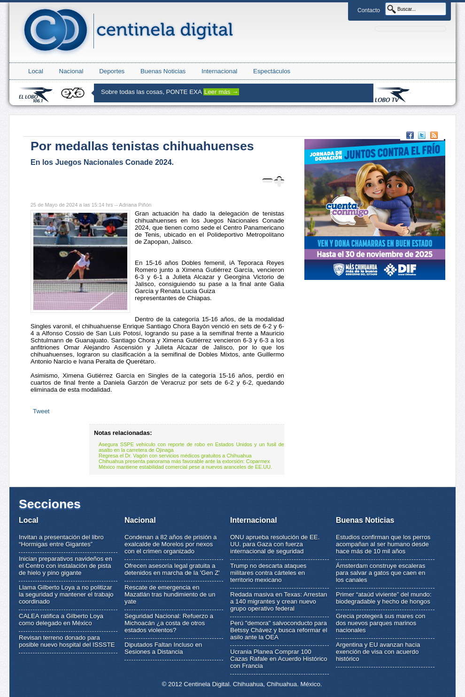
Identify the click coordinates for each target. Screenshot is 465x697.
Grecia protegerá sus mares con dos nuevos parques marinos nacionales (380, 623)
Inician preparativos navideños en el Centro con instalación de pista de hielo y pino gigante (65, 565)
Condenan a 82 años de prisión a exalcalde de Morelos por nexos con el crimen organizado (170, 544)
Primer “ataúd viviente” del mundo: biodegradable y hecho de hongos (384, 598)
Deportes (111, 71)
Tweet (41, 411)
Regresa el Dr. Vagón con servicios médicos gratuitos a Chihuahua (175, 455)
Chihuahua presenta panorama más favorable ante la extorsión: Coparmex (184, 461)
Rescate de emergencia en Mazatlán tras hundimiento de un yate (169, 594)
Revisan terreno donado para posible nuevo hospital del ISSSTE (67, 641)
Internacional (219, 71)
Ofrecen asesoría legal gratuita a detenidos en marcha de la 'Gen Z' (172, 569)
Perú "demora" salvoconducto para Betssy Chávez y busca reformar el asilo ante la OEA (278, 630)
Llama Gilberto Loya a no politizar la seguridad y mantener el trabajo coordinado (66, 594)
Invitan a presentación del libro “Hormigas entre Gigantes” (61, 541)
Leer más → (221, 91)
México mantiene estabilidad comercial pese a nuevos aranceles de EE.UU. (185, 467)
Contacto (368, 10)
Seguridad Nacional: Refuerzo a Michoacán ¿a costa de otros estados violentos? (168, 623)
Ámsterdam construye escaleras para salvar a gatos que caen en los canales (380, 572)
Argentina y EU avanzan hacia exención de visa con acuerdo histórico (378, 651)
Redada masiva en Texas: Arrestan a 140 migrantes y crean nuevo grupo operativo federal (278, 601)
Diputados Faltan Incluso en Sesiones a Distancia (163, 648)
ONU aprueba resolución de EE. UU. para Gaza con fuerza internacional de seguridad (274, 544)
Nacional (71, 71)
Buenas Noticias (163, 71)
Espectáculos (271, 71)
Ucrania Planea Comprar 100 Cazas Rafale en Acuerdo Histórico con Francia (278, 658)
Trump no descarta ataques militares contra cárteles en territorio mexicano (268, 572)
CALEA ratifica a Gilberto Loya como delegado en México (61, 619)
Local (35, 71)
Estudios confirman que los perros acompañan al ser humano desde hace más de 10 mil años (383, 544)
